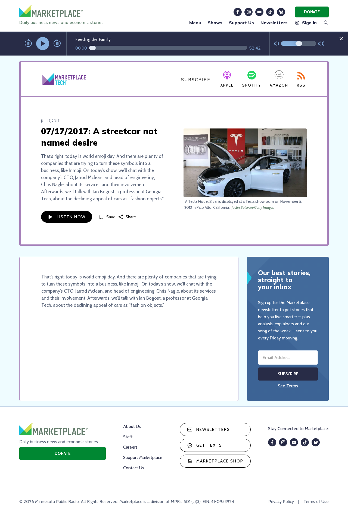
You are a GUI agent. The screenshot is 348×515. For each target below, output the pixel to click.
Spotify (251, 79)
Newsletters (274, 22)
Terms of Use (316, 501)
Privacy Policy (281, 501)
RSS (301, 80)
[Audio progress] (168, 48)
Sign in (305, 22)
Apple (227, 79)
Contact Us (133, 467)
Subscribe (288, 374)
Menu (192, 22)
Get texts (204, 445)
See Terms (288, 385)
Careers (130, 447)
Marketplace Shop (215, 461)
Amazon (279, 79)
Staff (128, 436)
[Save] (107, 217)
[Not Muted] (276, 43)
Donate (312, 12)
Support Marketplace (142, 457)
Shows (215, 22)
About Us (132, 426)
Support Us (241, 22)
